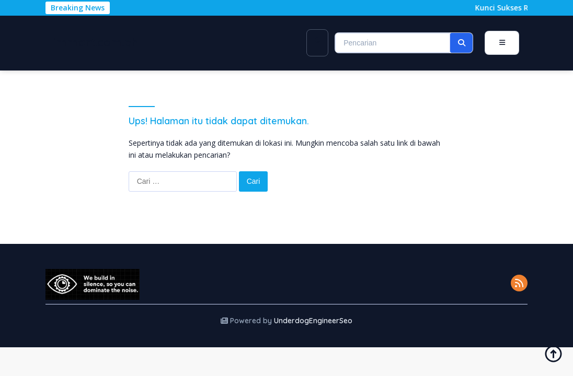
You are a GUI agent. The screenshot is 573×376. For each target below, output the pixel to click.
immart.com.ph (96, 42)
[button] (461, 43)
